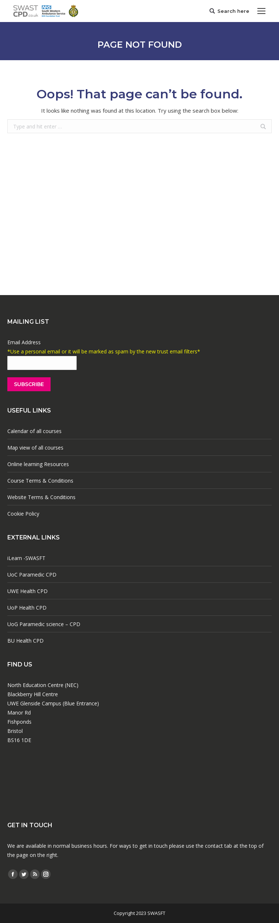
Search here (233, 11)
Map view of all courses (35, 447)
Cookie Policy (23, 513)
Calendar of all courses (34, 431)
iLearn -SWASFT (26, 558)
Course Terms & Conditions (40, 480)
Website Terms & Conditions (41, 497)
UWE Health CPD (27, 591)
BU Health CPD (25, 640)
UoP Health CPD (27, 607)
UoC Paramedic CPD (31, 574)
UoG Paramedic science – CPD (43, 624)
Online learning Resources (38, 464)
